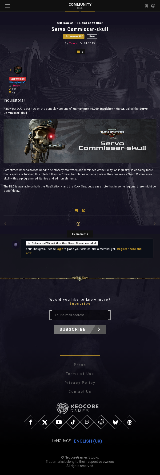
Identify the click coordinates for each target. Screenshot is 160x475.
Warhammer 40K (74, 36)
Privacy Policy (80, 383)
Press (80, 365)
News (92, 36)
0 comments (80, 234)
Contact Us (80, 391)
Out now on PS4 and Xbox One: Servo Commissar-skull (62, 243)
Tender (74, 43)
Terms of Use (80, 374)
